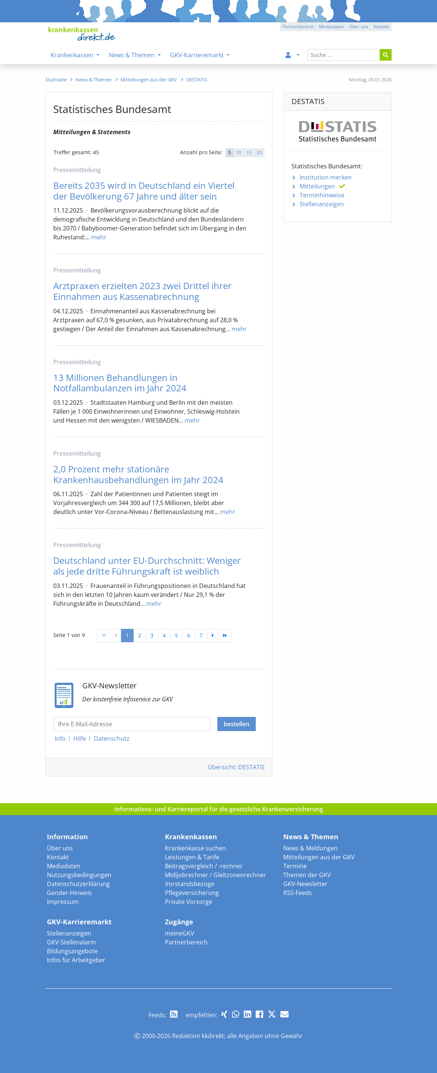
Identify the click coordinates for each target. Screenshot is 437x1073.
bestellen (236, 724)
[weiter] (212, 635)
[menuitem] (291, 55)
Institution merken (326, 177)
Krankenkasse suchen (195, 848)
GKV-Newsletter (305, 884)
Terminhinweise (322, 195)
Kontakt (58, 857)
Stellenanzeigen (322, 204)
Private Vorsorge (188, 902)
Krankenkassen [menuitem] (73, 55)
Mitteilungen (317, 186)
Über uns (60, 848)
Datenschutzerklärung (78, 884)
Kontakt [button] (381, 26)
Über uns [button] (358, 26)
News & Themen (310, 836)
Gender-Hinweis (69, 893)
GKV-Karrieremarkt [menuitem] (197, 55)
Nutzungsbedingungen (79, 875)
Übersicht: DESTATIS (236, 767)
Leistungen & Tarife (192, 857)
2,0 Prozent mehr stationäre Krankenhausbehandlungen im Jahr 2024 (138, 474)
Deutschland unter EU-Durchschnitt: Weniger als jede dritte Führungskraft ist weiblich (147, 565)
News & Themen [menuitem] (132, 55)
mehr (98, 237)
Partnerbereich (186, 942)
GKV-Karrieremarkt (79, 921)
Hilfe (79, 738)
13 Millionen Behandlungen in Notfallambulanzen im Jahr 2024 (119, 382)
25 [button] (259, 152)
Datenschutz (112, 738)
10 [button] (238, 152)
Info (60, 738)
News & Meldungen (310, 848)
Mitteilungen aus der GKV (319, 857)
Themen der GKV (307, 875)
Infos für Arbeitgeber (76, 960)
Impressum (63, 902)
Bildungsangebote (72, 951)
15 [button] (249, 152)
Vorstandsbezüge (189, 884)
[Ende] (225, 635)
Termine (295, 866)
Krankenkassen (191, 836)
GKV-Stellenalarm (71, 942)
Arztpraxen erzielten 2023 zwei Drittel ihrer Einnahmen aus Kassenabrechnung (142, 291)
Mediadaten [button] (331, 26)
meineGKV (179, 933)
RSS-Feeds (297, 893)
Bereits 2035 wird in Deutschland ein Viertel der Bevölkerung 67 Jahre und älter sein (144, 190)
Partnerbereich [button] (298, 26)
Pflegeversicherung (192, 893)
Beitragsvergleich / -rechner (204, 866)
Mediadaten (63, 866)
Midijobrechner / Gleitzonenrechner (215, 875)
